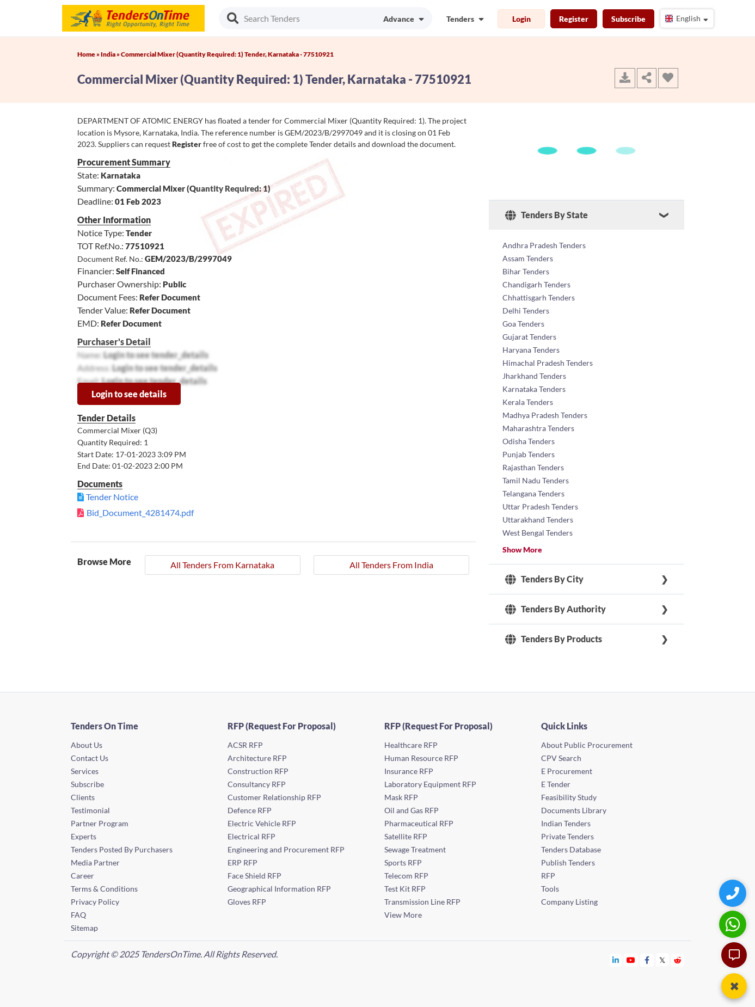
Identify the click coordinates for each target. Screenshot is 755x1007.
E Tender (555, 784)
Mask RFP (401, 797)
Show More (522, 549)
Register (573, 18)
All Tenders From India (391, 565)
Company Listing (569, 901)
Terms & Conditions (104, 888)
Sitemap (84, 927)
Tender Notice (112, 497)
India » (111, 54)
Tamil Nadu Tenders (535, 480)
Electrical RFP (251, 836)
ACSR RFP (245, 745)
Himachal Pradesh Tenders (547, 362)
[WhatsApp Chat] (734, 924)
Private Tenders (567, 836)
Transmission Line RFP (422, 901)
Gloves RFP (247, 901)
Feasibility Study (569, 797)
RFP (548, 875)
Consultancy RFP (257, 784)
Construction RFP (258, 771)
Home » (89, 54)
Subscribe (628, 18)
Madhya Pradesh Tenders (544, 415)
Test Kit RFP (405, 888)
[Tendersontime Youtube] (631, 960)
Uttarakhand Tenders (537, 519)
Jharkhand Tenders (534, 375)
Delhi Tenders (525, 310)
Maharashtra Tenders (538, 428)
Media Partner (95, 862)
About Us (86, 745)
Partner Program (99, 823)
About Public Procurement (587, 745)
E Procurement (566, 771)
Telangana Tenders (533, 493)
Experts (83, 836)
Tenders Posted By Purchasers (122, 849)
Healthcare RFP (411, 745)
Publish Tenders (568, 862)
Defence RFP (250, 810)
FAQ (78, 914)
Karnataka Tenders (534, 389)
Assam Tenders (527, 258)
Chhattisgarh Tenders (538, 297)
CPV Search (561, 758)
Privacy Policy (95, 901)
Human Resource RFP (421, 758)
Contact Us (89, 758)
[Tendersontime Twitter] (663, 960)
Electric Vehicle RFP (262, 823)
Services (85, 771)
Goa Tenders (523, 323)
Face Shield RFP (254, 875)
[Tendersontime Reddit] (678, 960)
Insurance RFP (408, 771)
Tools (550, 888)
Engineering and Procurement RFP (286, 849)
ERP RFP (242, 862)
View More (403, 914)
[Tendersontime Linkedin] (616, 960)
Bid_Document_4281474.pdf (140, 512)
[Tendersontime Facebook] (647, 960)
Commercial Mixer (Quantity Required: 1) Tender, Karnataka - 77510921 (227, 54)
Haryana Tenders (531, 349)
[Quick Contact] (734, 893)
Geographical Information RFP (279, 888)
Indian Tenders (566, 823)
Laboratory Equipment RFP (430, 784)
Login (521, 18)
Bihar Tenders (525, 271)
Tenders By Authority (555, 609)
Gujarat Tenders (529, 336)
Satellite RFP (405, 836)
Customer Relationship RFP (274, 797)
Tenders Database (571, 849)
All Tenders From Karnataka (222, 565)
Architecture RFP (257, 758)
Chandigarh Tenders (536, 284)
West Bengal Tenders (537, 532)
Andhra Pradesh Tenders (544, 245)
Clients (83, 797)
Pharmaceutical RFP (418, 823)
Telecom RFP (406, 875)
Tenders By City (544, 579)
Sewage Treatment (415, 849)
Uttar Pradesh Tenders (540, 506)
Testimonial (90, 810)
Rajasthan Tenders (533, 467)
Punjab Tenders (528, 454)
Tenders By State (546, 215)
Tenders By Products (553, 639)
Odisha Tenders (528, 441)
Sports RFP (403, 862)
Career (82, 875)
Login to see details (129, 394)
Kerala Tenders (527, 402)
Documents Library (573, 810)
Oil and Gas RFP (411, 810)
